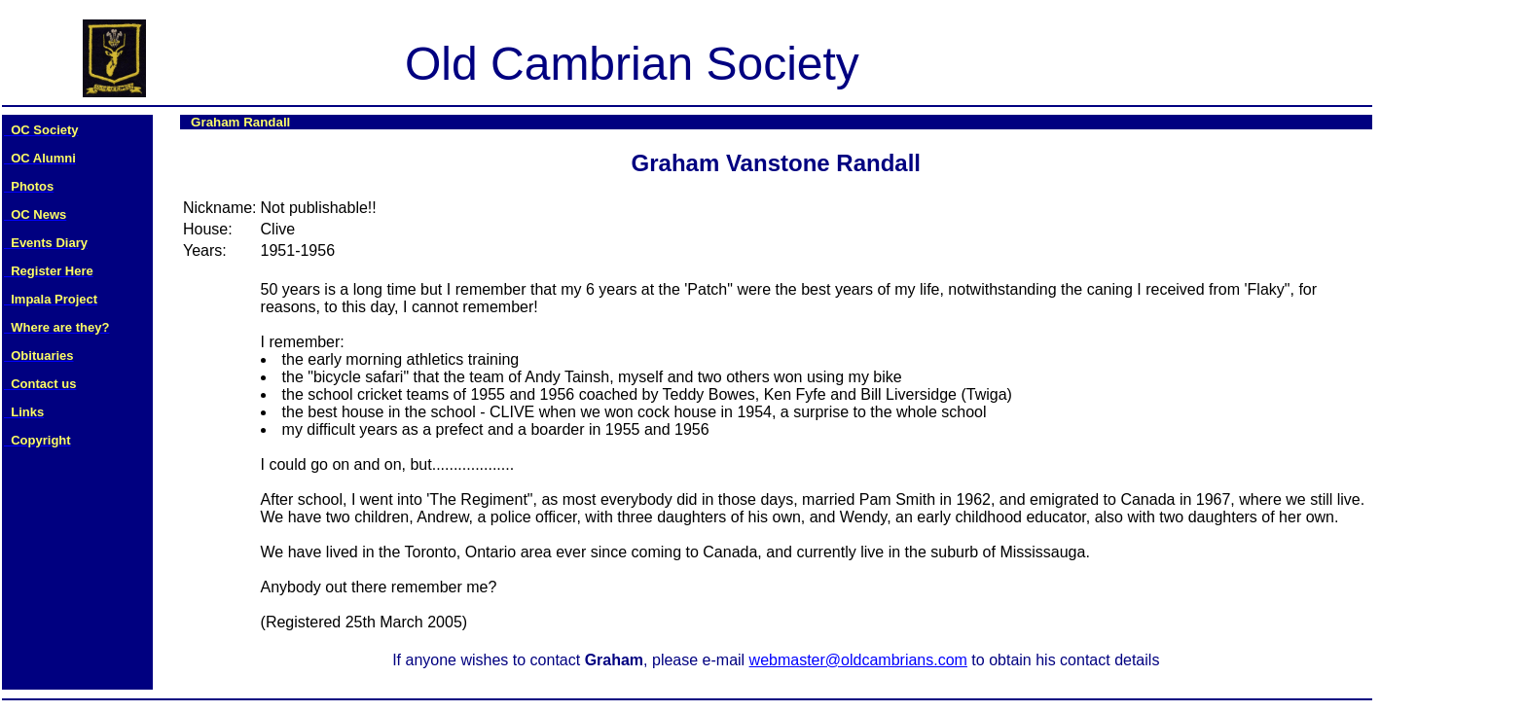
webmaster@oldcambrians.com (858, 660)
